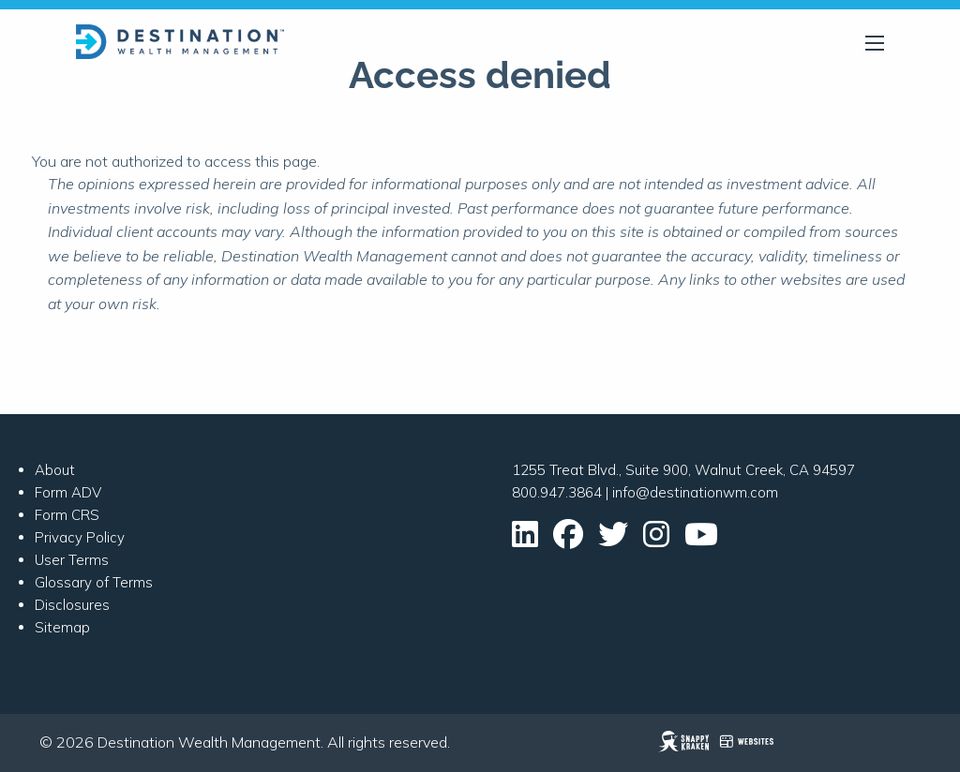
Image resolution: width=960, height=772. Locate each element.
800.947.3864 (557, 492)
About (55, 470)
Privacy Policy (80, 537)
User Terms (72, 560)
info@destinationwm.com (695, 492)
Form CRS (67, 515)
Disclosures (72, 605)
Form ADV (68, 492)
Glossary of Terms (94, 582)
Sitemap (62, 627)
